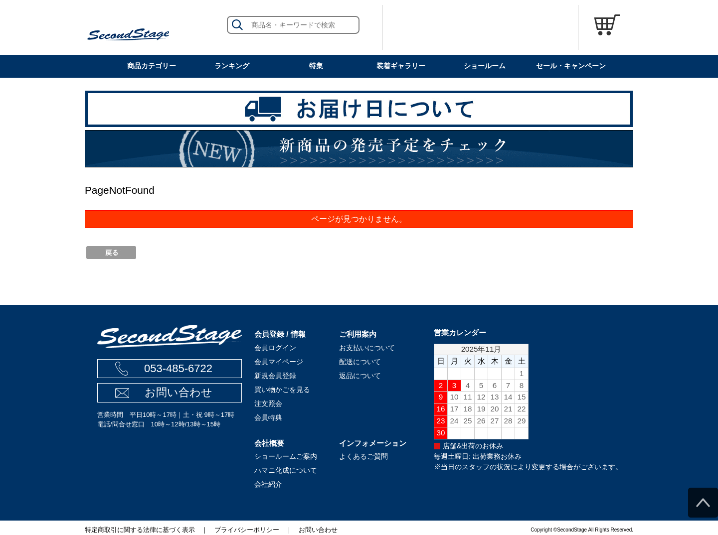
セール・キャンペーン (571, 66)
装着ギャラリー (400, 66)
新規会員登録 (275, 376)
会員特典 (268, 417)
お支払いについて (367, 348)
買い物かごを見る (282, 390)
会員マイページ (278, 362)
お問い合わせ (178, 392)
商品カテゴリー (151, 66)
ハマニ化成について (285, 470)
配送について (360, 362)
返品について (360, 376)
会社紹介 (268, 484)
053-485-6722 (178, 368)
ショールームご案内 (285, 456)
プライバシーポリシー (246, 530)
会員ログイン (275, 348)
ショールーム (485, 66)
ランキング (231, 66)
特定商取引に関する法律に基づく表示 (140, 530)
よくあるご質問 (363, 456)
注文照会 (268, 403)
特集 (316, 66)
